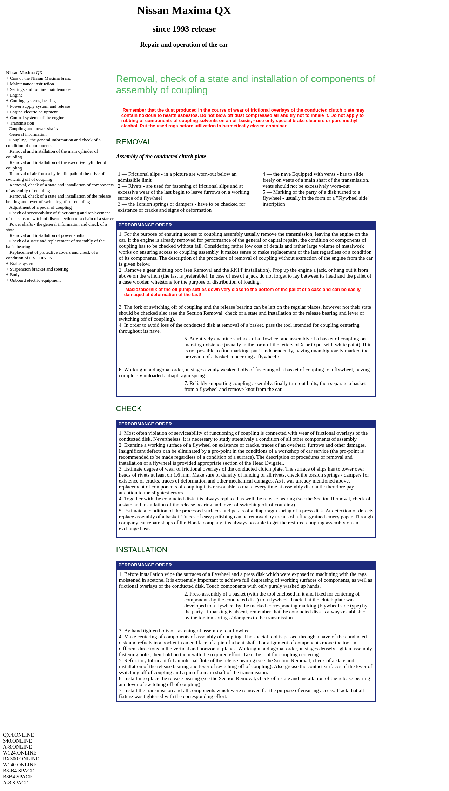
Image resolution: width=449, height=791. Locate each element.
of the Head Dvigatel (261, 463)
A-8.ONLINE (17, 747)
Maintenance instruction (32, 83)
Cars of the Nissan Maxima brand (40, 78)
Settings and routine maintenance (40, 89)
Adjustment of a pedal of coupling (40, 207)
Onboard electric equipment (35, 280)
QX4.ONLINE (18, 735)
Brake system (22, 263)
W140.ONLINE (19, 764)
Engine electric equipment (34, 111)
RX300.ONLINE (21, 759)
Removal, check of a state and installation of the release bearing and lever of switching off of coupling (58, 198)
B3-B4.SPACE (18, 770)
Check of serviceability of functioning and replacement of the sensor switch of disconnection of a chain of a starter (59, 215)
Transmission (22, 123)
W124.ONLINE (19, 753)
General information (28, 134)
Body (15, 274)
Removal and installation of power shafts (46, 235)
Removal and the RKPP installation (230, 270)
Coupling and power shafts (33, 128)
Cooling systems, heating (33, 100)
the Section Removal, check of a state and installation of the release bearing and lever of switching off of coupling (245, 501)
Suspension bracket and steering (39, 269)
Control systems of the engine (37, 117)
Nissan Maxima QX (24, 72)
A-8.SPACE (15, 782)
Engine (16, 95)
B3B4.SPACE (17, 776)
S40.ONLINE (17, 741)
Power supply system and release (40, 106)
